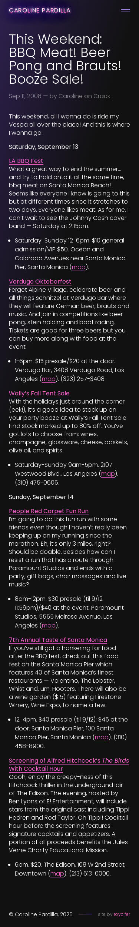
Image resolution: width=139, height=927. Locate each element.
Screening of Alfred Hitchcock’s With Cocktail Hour (69, 764)
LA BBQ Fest (26, 161)
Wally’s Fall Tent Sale (39, 393)
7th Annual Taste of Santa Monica (58, 640)
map (79, 267)
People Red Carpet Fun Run (49, 511)
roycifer (122, 914)
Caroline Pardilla (39, 10)
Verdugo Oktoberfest (40, 281)
